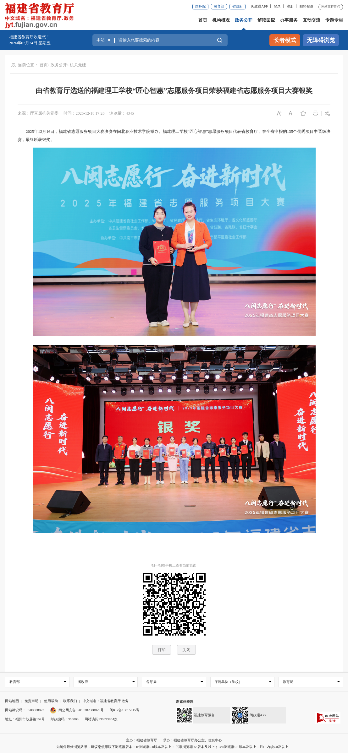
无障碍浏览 (321, 40)
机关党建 (78, 65)
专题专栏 (334, 20)
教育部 (219, 6)
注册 (290, 6)
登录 (277, 6)
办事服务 (289, 20)
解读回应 (266, 20)
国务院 (200, 6)
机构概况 (221, 20)
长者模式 (284, 40)
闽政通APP (259, 6)
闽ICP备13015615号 (125, 710)
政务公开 (243, 20)
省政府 (237, 6)
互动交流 (311, 20)
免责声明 (31, 701)
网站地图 (12, 701)
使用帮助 (51, 701)
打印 (161, 649)
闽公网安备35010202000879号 (76, 710)
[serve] (41, 16)
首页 (202, 20)
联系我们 (70, 701)
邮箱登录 (306, 6)
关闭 (186, 649)
